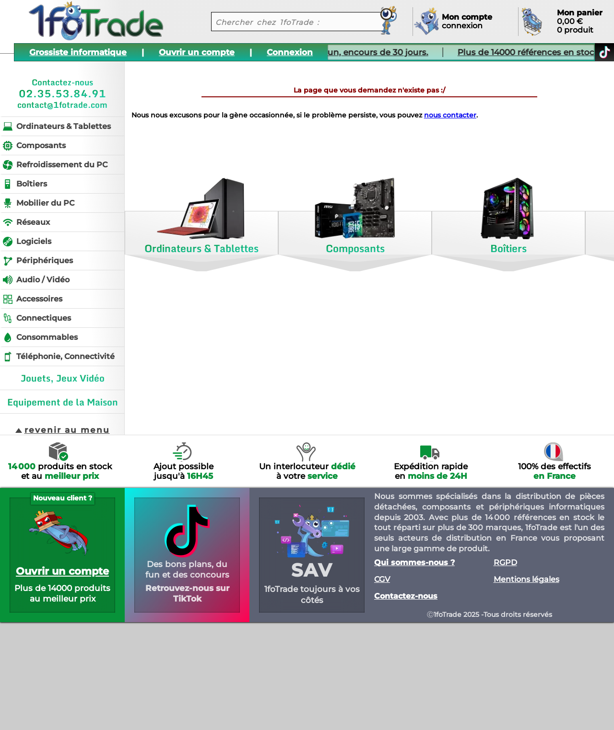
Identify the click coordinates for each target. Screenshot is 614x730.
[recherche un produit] (290, 21)
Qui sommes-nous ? (414, 562)
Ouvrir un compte (197, 52)
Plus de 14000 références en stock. (504, 52)
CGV (382, 579)
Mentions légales (526, 579)
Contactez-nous (405, 596)
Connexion (290, 52)
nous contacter (450, 115)
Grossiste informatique (78, 52)
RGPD (505, 562)
